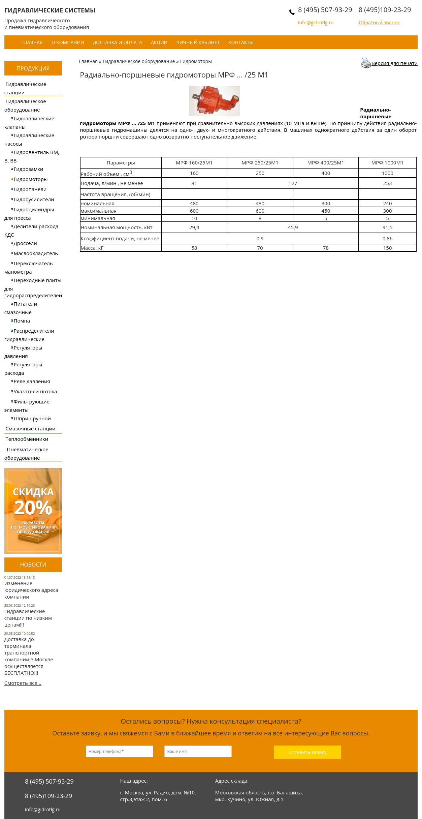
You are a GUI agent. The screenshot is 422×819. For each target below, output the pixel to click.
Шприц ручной (32, 418)
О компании (68, 42)
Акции (159, 42)
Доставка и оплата (117, 42)
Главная (32, 42)
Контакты (240, 42)
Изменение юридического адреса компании (31, 590)
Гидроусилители (34, 199)
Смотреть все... (22, 682)
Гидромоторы (31, 179)
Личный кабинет (198, 42)
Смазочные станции (31, 428)
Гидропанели (30, 189)
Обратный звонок (379, 22)
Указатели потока (35, 391)
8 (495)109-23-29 (385, 9)
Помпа (22, 320)
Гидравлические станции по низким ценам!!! (28, 618)
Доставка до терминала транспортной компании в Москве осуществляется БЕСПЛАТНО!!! (28, 656)
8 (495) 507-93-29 (325, 9)
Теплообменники (27, 438)
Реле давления (32, 381)
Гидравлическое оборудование (139, 61)
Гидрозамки (28, 168)
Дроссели (25, 243)
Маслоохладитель (36, 253)
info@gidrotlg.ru (316, 22)
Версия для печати (394, 63)
